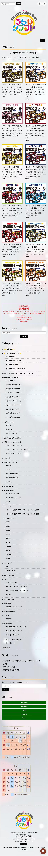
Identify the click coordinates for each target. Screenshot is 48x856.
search (19, 4)
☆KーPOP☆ (7, 506)
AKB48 (8, 522)
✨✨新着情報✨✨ (9, 349)
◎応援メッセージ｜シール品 (12, 442)
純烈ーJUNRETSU (9, 611)
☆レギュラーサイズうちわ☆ (12, 640)
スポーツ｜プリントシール (14, 631)
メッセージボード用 (12, 477)
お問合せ (6, 664)
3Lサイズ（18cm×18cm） (14, 389)
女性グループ (7, 579)
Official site (24, 702)
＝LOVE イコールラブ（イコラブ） (16, 586)
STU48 (8, 542)
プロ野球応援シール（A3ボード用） (17, 627)
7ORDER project (11, 570)
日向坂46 (8, 554)
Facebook (24, 714)
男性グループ (7, 563)
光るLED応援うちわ (12, 356)
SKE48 (8, 526)
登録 (5, 689)
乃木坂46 (8, 546)
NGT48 (8, 538)
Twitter (24, 710)
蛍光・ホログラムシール (13, 453)
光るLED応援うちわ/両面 (13, 360)
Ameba (24, 718)
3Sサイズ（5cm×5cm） (13, 417)
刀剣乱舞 (6, 615)
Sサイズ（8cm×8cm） (13, 409)
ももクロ (8, 594)
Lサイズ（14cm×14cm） (13, 397)
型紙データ (6, 648)
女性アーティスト (8, 599)
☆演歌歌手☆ (7, 603)
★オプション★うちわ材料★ (12, 438)
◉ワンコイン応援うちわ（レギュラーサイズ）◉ (18, 373)
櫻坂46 (8, 550)
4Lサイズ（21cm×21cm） (14, 384)
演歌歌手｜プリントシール (14, 606)
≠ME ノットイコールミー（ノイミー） (17, 590)
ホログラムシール (11, 433)
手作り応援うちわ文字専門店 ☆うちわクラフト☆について (21, 661)
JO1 (7, 566)
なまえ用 (8, 469)
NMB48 (8, 530)
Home (4, 57)
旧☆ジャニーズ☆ (8, 490)
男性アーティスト (8, 575)
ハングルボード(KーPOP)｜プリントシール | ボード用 (22, 514)
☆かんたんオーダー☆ (10, 462)
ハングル (8, 481)
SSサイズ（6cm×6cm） (13, 413)
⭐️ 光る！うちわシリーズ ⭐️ (12, 353)
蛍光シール (9, 429)
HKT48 (8, 534)
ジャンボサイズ (10, 380)
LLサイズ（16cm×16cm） (14, 393)
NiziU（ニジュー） (11, 582)
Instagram (24, 706)
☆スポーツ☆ (12, 57)
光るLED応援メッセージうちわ (15, 368)
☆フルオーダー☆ (8, 486)
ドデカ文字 (6, 458)
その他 (8, 502)
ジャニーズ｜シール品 (12, 494)
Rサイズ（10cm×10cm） (13, 405)
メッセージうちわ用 (12, 473)
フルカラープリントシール (14, 445)
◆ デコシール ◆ (8, 422)
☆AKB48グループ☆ (9, 518)
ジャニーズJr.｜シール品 (13, 498)
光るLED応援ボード (12, 364)
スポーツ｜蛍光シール (12, 635)
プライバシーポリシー (10, 667)
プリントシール (10, 425)
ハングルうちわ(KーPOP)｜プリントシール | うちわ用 (22, 510)
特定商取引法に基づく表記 (11, 670)
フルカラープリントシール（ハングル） (18, 449)
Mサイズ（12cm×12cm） (13, 401)
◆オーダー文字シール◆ (10, 377)
